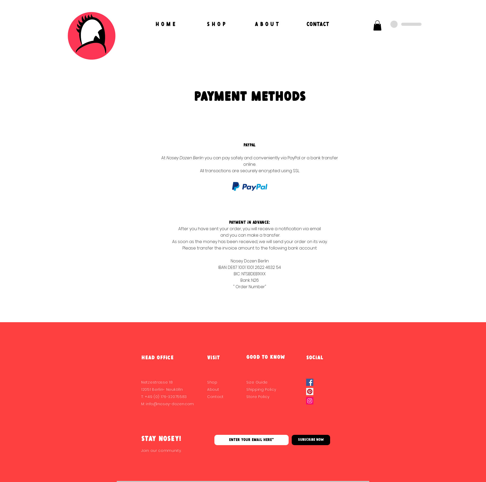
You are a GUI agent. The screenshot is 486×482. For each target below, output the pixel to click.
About (213, 389)
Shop (212, 382)
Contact (215, 396)
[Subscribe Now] (311, 440)
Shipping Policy (261, 389)
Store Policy (257, 396)
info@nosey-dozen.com (170, 403)
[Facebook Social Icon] (309, 382)
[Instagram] (309, 400)
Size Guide (257, 382)
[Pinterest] (309, 391)
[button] (377, 25)
